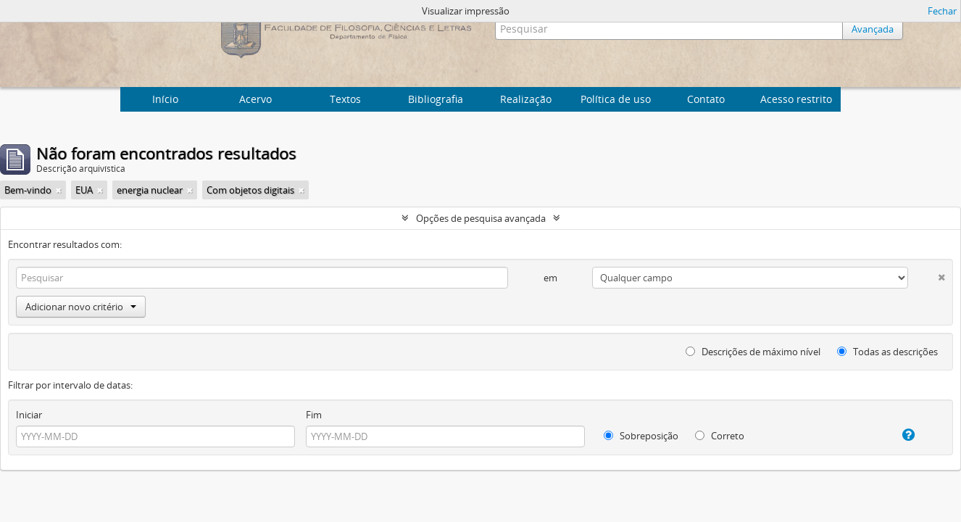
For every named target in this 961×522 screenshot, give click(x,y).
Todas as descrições (887, 351)
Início (165, 99)
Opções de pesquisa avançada (481, 218)
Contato (706, 99)
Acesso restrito (796, 99)
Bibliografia (435, 99)
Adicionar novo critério (80, 306)
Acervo (255, 99)
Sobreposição (641, 435)
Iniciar (29, 414)
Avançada (873, 29)
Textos (345, 99)
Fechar (942, 10)
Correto (719, 435)
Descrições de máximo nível (753, 351)
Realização (526, 99)
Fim (314, 414)
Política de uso (616, 99)
